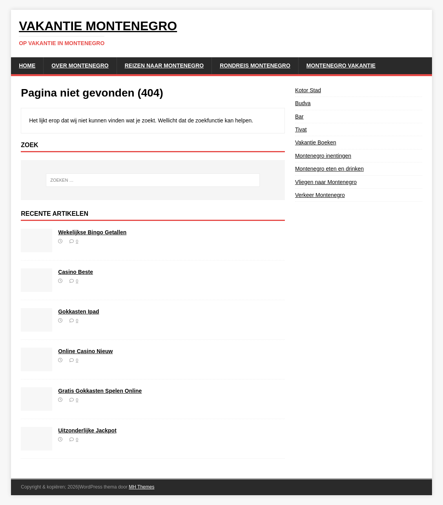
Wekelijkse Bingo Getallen (92, 232)
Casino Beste (75, 272)
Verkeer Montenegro (320, 195)
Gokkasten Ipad (78, 311)
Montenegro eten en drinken (329, 169)
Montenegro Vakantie (341, 65)
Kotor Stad (308, 90)
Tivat (301, 129)
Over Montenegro (79, 65)
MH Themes (141, 487)
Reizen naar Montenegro (164, 65)
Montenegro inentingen (323, 156)
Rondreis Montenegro (255, 65)
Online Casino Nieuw (85, 351)
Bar (299, 116)
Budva (303, 103)
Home (27, 65)
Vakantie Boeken (315, 142)
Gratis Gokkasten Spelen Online (100, 391)
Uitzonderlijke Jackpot (87, 430)
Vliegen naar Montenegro (326, 182)
